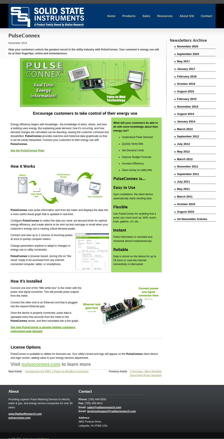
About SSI (187, 16)
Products (129, 16)
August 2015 (185, 91)
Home (111, 16)
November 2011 (187, 166)
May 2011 (183, 189)
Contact (206, 16)
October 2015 (186, 83)
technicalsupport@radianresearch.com (111, 411)
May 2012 (183, 151)
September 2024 (188, 54)
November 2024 (187, 46)
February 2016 (187, 76)
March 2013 (185, 129)
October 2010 (186, 204)
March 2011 (185, 196)
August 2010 (185, 211)
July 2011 (183, 181)
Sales (146, 16)
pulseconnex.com (41, 364)
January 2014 (186, 121)
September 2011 (188, 174)
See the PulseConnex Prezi (27, 150)
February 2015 (187, 99)
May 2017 (183, 61)
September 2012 (188, 136)
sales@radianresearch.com (104, 407)
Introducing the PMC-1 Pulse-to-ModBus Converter (57, 371)
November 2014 (187, 106)
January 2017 (186, 69)
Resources (165, 16)
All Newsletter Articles (192, 219)
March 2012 (185, 159)
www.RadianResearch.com (25, 413)
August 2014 (185, 114)
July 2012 (183, 144)
